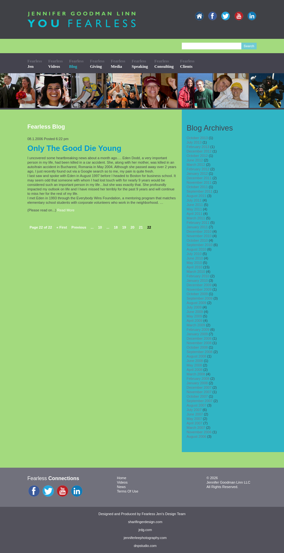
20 (132, 227)
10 (100, 227)
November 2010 (199, 236)
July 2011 (194, 200)
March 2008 (196, 374)
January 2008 (197, 383)
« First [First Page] (61, 227)
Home (121, 478)
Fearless (34, 63)
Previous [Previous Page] (78, 227)
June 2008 (195, 361)
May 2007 (194, 419)
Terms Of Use (127, 491)
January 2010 (197, 280)
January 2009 (197, 334)
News (121, 487)
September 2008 (199, 352)
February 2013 (198, 147)
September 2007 (199, 401)
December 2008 (199, 338)
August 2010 (196, 249)
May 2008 (194, 365)
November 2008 (199, 343)
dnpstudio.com (145, 546)
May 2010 (194, 263)
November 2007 (199, 392)
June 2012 (195, 160)
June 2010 (195, 258)
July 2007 (194, 410)
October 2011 (197, 187)
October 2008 (197, 347)
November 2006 (199, 432)
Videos (122, 482)
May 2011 (194, 209)
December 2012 (199, 151)
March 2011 (196, 218)
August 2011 (196, 196)
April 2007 (194, 423)
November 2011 (199, 182)
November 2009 (199, 289)
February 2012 (198, 169)
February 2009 (198, 329)
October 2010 (197, 240)
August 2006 (196, 436)
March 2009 (196, 325)
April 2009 (194, 321)
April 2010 (194, 267)
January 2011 (197, 227)
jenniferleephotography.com (145, 538)
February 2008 (198, 378)
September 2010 (199, 245)
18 (115, 227)
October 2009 (197, 294)
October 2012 (197, 156)
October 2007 (197, 396)
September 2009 (199, 298)
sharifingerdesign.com (145, 522)
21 (141, 227)
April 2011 (194, 214)
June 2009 (195, 312)
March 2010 (196, 271)
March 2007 (196, 427)
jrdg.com (145, 530)
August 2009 (196, 303)
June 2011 (195, 205)
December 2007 (199, 387)
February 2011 (198, 222)
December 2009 (199, 285)
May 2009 (194, 316)
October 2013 (197, 138)
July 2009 (194, 307)
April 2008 (194, 370)
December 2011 (199, 178)
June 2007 (195, 414)
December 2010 (199, 231)
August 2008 (196, 356)
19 (124, 227)
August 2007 (196, 405)
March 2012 (196, 165)
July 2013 (194, 142)
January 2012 (197, 173)
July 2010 (194, 254)
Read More (66, 210)
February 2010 (198, 276)
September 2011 (199, 191)
